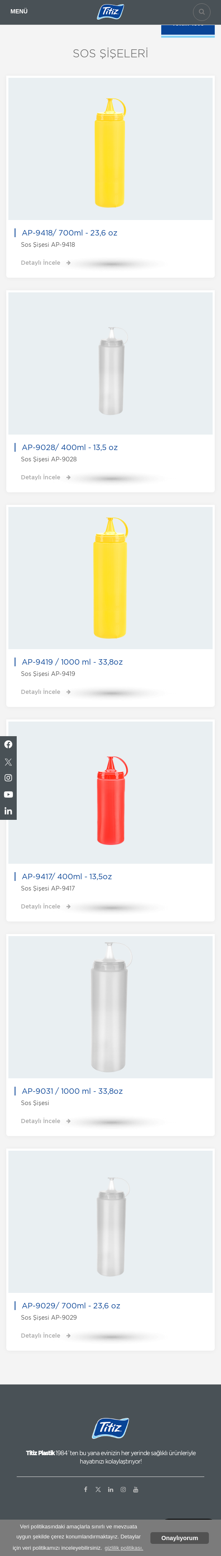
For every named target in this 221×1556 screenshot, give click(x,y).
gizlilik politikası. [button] (123, 1548)
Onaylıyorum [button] (179, 1538)
